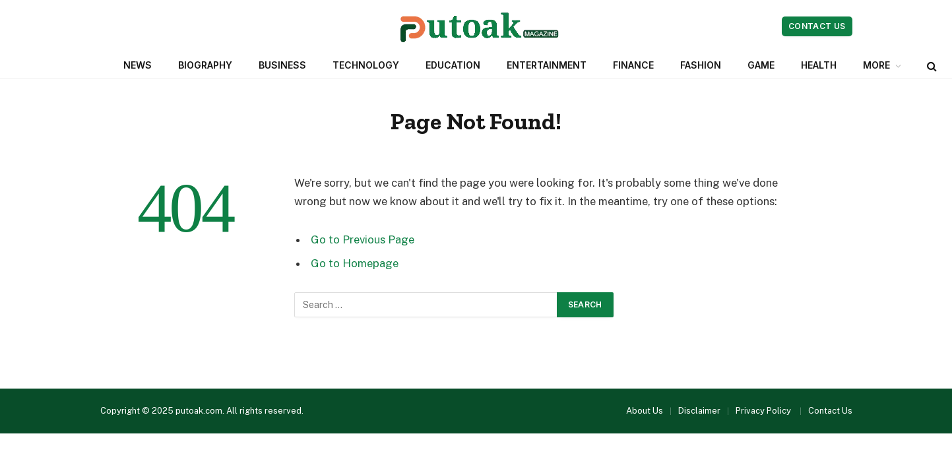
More (876, 65)
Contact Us (817, 26)
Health (819, 65)
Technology (366, 65)
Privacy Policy (764, 411)
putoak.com (198, 411)
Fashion (700, 65)
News (137, 65)
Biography (205, 65)
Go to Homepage (354, 263)
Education (453, 65)
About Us (644, 411)
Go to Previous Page (362, 239)
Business (282, 65)
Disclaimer (699, 411)
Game (761, 65)
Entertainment (547, 65)
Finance (633, 65)
